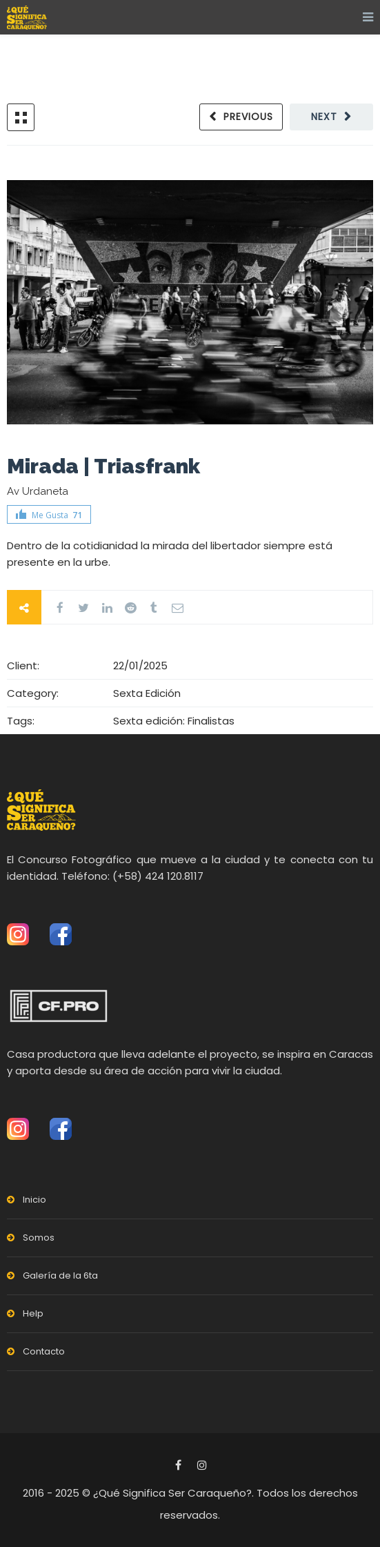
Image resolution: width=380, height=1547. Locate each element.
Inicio (34, 1199)
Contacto (44, 1351)
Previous (248, 117)
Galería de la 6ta (60, 1275)
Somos (38, 1237)
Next (324, 117)
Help (33, 1313)
